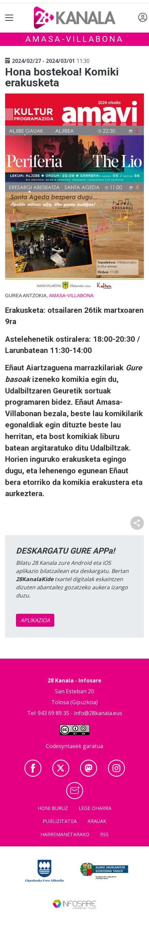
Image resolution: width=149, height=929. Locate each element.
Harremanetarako (64, 834)
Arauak (97, 821)
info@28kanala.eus (98, 713)
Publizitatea (60, 821)
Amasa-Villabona (74, 39)
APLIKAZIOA (35, 620)
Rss (104, 834)
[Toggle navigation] (9, 18)
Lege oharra (95, 808)
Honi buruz (53, 808)
